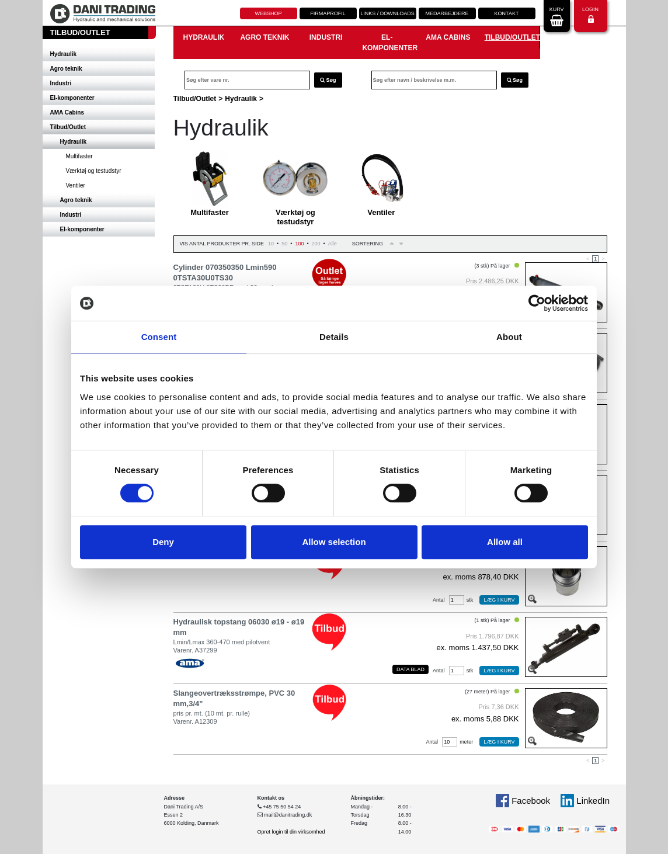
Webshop (268, 13)
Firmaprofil (328, 13)
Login (590, 14)
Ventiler (75, 185)
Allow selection (334, 542)
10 (271, 244)
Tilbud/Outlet (68, 127)
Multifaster (79, 156)
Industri (61, 83)
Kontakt (507, 13)
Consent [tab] (159, 337)
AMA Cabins (67, 112)
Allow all (505, 542)
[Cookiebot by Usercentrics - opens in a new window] (537, 303)
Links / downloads (387, 13)
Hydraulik (63, 54)
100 (299, 244)
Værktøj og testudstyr (93, 171)
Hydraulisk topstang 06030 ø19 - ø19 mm (239, 627)
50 (284, 244)
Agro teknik (66, 68)
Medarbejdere (446, 13)
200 (316, 244)
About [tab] (509, 337)
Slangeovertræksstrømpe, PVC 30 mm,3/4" (234, 698)
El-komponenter (72, 98)
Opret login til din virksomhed (291, 832)
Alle (332, 244)
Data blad (410, 669)
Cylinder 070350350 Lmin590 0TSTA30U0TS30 (225, 272)
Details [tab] (334, 337)
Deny (163, 542)
